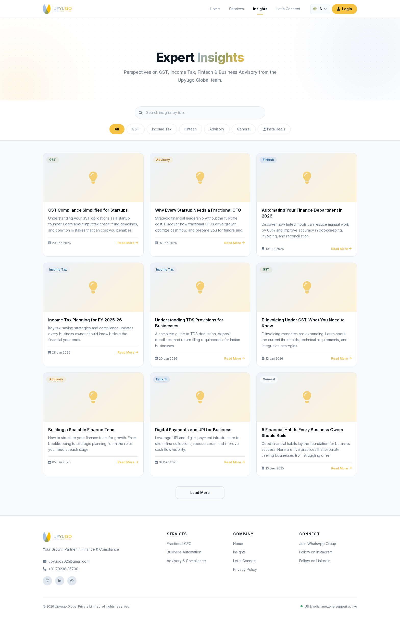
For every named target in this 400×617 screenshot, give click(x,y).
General (243, 129)
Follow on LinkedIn (314, 561)
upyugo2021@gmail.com (66, 561)
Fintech (190, 129)
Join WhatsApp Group (317, 543)
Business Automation (184, 552)
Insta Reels (274, 129)
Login (344, 9)
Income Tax (162, 129)
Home (215, 9)
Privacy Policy (245, 569)
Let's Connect (288, 9)
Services (236, 9)
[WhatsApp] (72, 580)
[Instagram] (47, 580)
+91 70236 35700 (60, 569)
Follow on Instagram (315, 552)
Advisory (216, 129)
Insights (260, 9)
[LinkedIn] (59, 580)
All (117, 129)
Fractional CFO (179, 543)
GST (135, 129)
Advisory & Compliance (186, 561)
